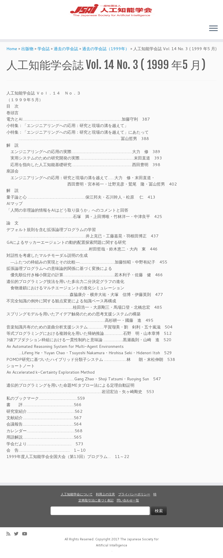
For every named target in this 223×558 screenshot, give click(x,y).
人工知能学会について (77, 494)
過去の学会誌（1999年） (105, 62)
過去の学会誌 (66, 62)
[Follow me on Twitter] (18, 534)
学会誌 (43, 62)
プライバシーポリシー (134, 494)
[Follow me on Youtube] (26, 534)
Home (11, 62)
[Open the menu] (213, 38)
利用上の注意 (105, 494)
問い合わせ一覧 (128, 500)
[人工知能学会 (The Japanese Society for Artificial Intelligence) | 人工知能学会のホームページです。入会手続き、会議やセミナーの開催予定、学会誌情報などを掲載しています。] (111, 15)
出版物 (27, 62)
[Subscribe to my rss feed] (10, 534)
